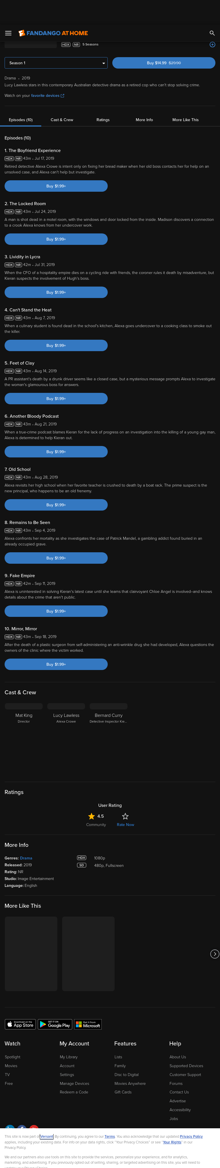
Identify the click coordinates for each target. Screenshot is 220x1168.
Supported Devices (186, 1041)
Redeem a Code (74, 1067)
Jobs (174, 1094)
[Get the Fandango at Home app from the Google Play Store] (55, 999)
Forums (176, 1059)
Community (96, 800)
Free (9, 1059)
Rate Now (125, 800)
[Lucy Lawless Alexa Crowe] (66, 714)
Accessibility (180, 1085)
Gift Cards (123, 1067)
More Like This (185, 95)
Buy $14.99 (174, 38)
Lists (118, 1032)
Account (67, 1041)
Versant (46, 1112)
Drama (26, 833)
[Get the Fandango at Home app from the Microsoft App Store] (88, 999)
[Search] (212, 8)
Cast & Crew (62, 95)
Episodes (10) (21, 95)
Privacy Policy (191, 1112)
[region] (110, 1136)
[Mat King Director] (24, 714)
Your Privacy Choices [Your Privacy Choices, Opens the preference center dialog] (88, 1159)
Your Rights (172, 1117)
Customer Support (185, 1050)
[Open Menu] (8, 8)
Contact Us (179, 1067)
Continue (130, 1159)
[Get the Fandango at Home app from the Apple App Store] (20, 999)
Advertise (178, 1076)
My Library (69, 1032)
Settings (67, 1050)
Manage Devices (74, 1059)
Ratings (103, 95)
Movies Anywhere (130, 1059)
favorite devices (47, 71)
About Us (178, 1032)
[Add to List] (212, 20)
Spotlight (12, 1032)
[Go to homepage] (53, 8)
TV (7, 1050)
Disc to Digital (127, 1050)
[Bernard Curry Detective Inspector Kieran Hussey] (108, 714)
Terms (110, 1112)
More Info (144, 95)
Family (120, 1041)
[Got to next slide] (214, 929)
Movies (11, 1041)
